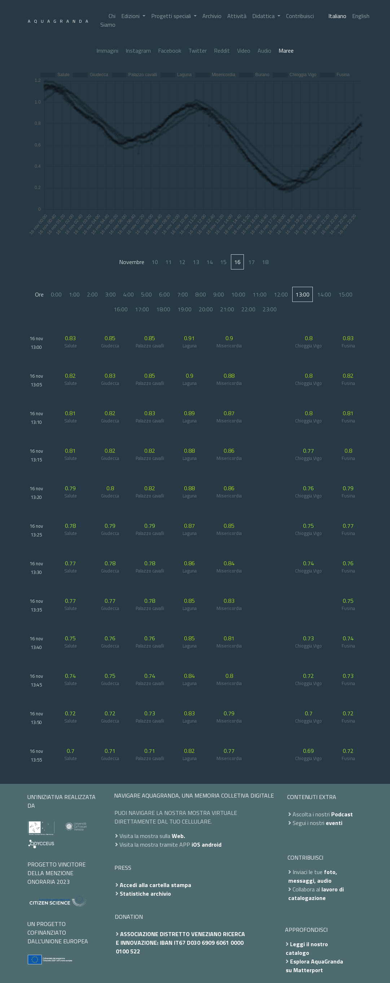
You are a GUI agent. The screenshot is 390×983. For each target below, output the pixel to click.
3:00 (110, 294)
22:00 (248, 309)
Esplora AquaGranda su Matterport (314, 965)
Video (243, 50)
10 (155, 262)
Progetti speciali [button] (171, 16)
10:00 (238, 294)
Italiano (337, 16)
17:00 (142, 309)
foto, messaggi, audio (312, 876)
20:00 (206, 309)
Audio (264, 50)
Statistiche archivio (145, 893)
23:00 (270, 309)
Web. (178, 835)
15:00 (345, 294)
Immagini (107, 50)
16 (237, 262)
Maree (286, 50)
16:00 (121, 309)
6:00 (164, 294)
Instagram (138, 50)
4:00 (128, 294)
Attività (236, 16)
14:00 (324, 294)
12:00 (281, 294)
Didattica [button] (264, 16)
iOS (196, 844)
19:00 (185, 309)
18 (265, 262)
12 (182, 262)
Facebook (169, 50)
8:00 (200, 294)
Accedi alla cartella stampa (155, 885)
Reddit (222, 50)
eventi (334, 823)
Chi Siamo (107, 20)
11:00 (260, 294)
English (360, 16)
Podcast (342, 814)
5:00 (146, 294)
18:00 (163, 309)
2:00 (92, 294)
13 (196, 262)
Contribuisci (300, 16)
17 (251, 262)
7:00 (182, 294)
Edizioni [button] (131, 16)
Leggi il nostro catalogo (307, 948)
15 (223, 262)
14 (209, 262)
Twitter (197, 50)
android (212, 844)
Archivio (212, 16)
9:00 (218, 294)
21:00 (227, 309)
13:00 (302, 294)
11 (168, 262)
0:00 (56, 294)
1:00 (74, 294)
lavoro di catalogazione (316, 893)
